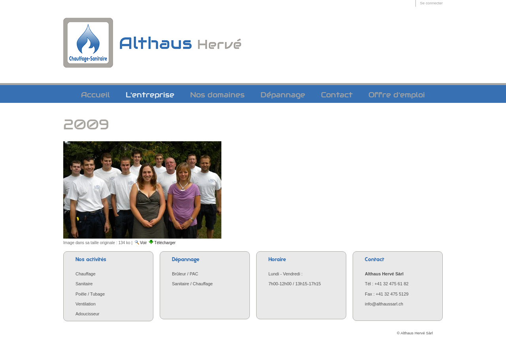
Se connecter (431, 3)
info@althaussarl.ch (384, 303)
